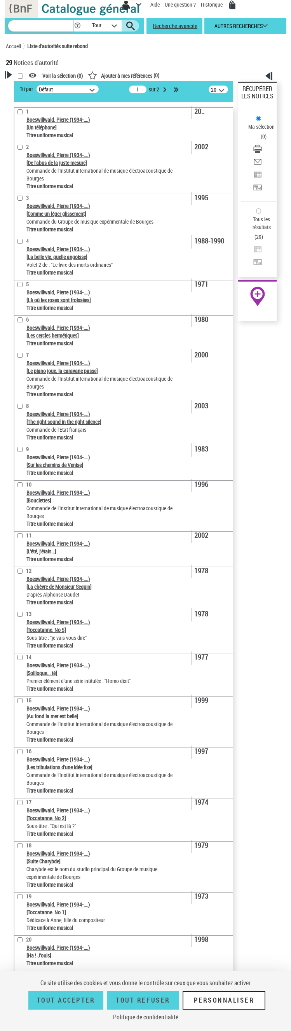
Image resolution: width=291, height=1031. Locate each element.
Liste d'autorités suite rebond (57, 46)
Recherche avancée (175, 26)
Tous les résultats (262, 223)
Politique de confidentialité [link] (145, 1017)
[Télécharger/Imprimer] (257, 151)
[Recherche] (40, 26)
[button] (77, 26)
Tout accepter (66, 1000)
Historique (212, 4)
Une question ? (180, 4)
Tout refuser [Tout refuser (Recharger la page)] (143, 1000)
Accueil (13, 46)
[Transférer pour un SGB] (257, 190)
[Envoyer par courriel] (257, 164)
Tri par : (27, 89)
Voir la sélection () (62, 75)
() (123, 75)
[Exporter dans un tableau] (257, 177)
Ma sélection (261, 126)
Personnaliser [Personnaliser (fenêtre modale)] (224, 1000)
